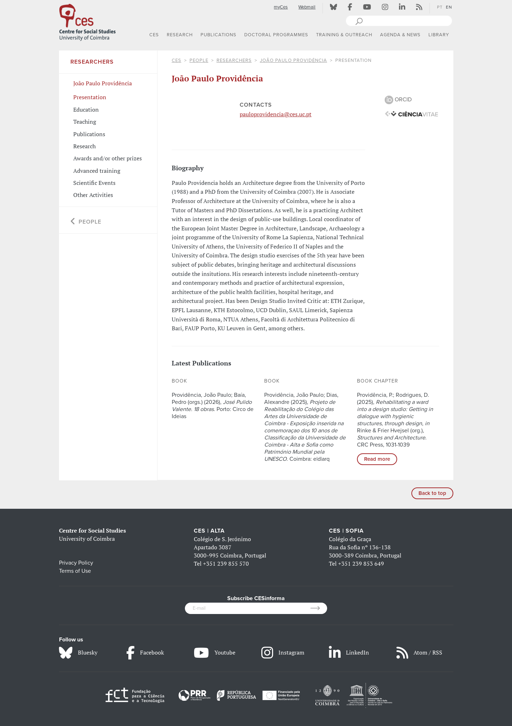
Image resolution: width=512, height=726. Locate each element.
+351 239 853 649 (361, 563)
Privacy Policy (76, 562)
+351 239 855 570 (226, 563)
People (199, 60)
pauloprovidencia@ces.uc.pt (275, 114)
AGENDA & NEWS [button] (400, 35)
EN (449, 7)
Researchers (234, 60)
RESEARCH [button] (180, 35)
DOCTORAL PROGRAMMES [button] (276, 35)
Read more (377, 459)
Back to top (432, 493)
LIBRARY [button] (438, 35)
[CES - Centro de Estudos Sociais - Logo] (87, 21)
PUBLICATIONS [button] (218, 35)
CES (176, 60)
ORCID (398, 99)
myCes (281, 7)
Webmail (306, 7)
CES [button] (154, 35)
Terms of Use (75, 571)
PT (440, 7)
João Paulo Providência (293, 60)
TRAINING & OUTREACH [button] (344, 35)
